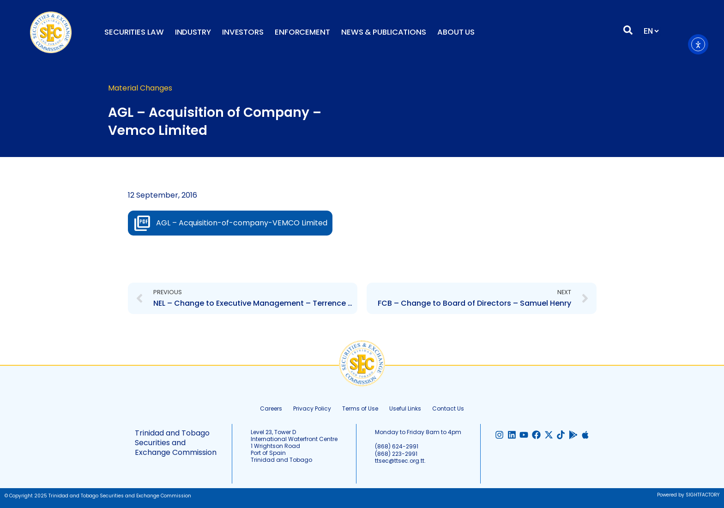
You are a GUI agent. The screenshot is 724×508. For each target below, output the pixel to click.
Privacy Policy (312, 408)
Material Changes (140, 88)
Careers (271, 408)
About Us (456, 32)
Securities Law (134, 32)
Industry (193, 32)
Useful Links (405, 408)
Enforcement (302, 32)
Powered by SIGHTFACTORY (688, 494)
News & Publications (383, 32)
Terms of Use (360, 408)
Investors (243, 32)
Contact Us (448, 408)
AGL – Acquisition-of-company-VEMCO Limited (241, 223)
